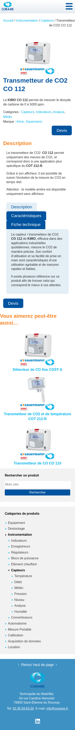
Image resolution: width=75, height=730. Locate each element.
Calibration (15, 635)
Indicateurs (44, 112)
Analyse (58, 112)
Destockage (16, 528)
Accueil (8, 20)
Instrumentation (27, 20)
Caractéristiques (26, 215)
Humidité (20, 611)
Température (23, 576)
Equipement (16, 522)
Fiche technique (26, 224)
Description (21, 207)
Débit (18, 582)
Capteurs (47, 20)
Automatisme (17, 623)
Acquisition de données (24, 641)
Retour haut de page (37, 665)
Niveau (19, 600)
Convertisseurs (21, 617)
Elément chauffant (24, 564)
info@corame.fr (57, 708)
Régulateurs (19, 552)
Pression (20, 594)
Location (14, 647)
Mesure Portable (19, 629)
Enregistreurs (20, 546)
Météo (7, 116)
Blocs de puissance (25, 558)
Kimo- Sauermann (29, 121)
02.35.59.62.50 (23, 708)
